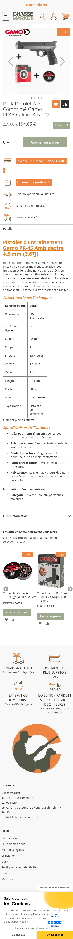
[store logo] (23, 17)
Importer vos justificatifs (33, 182)
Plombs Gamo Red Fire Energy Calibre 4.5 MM (21, 595)
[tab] (36, 228)
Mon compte (53, 17)
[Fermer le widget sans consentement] (54, 888)
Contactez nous (12, 838)
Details (7, 228)
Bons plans (36, 4)
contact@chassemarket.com (20, 817)
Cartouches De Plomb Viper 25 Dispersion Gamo (54, 596)
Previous (5, 588)
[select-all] (14, 542)
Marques (7, 879)
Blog (4, 873)
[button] (10, 61)
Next (68, 588)
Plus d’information (15, 516)
